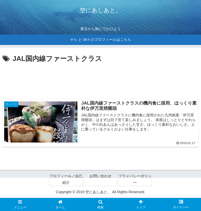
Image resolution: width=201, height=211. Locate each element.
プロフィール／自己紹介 (65, 179)
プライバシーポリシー (135, 179)
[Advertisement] (100, 79)
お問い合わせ (100, 176)
